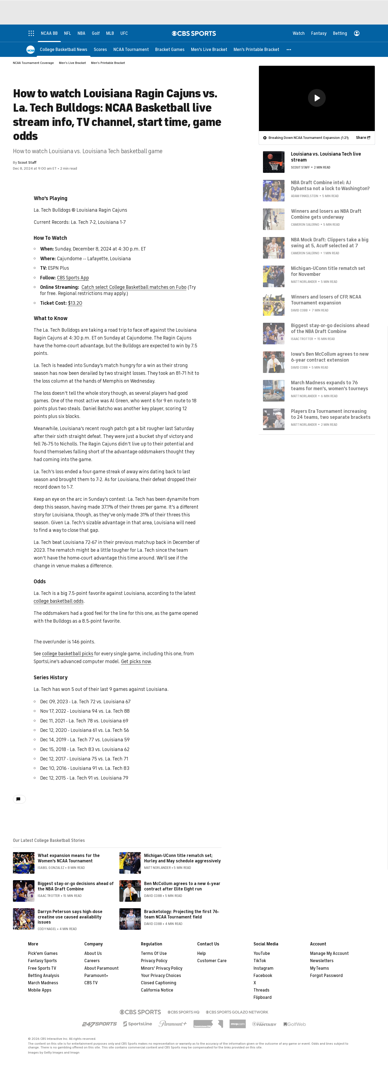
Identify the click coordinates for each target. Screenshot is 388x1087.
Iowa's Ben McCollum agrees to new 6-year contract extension (329, 357)
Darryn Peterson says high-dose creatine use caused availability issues (70, 917)
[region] (317, 98)
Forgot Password (326, 975)
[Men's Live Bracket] (209, 49)
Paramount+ (96, 975)
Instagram (263, 968)
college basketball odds (59, 601)
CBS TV (91, 983)
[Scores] (100, 49)
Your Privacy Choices (161, 975)
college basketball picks (67, 654)
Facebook (263, 975)
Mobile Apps (39, 990)
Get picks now (136, 661)
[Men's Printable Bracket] (256, 49)
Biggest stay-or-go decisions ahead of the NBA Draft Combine (76, 886)
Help (201, 953)
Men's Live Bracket (72, 63)
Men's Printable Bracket (108, 63)
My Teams (319, 968)
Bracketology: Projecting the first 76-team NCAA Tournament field (181, 914)
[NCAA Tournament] (131, 49)
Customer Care (212, 960)
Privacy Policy (154, 960)
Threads (261, 990)
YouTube (262, 953)
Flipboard (263, 997)
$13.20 (75, 303)
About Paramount (101, 968)
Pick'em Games (43, 953)
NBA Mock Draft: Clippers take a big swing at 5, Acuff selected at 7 (330, 242)
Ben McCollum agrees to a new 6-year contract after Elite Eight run (182, 886)
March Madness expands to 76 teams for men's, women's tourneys (329, 385)
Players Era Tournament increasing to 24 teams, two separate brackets (330, 414)
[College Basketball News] (64, 49)
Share (361, 137)
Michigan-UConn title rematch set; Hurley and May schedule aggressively (182, 858)
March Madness (43, 983)
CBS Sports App (73, 278)
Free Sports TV (42, 968)
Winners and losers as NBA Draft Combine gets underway (326, 214)
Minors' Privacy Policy (161, 968)
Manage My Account (329, 953)
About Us (93, 953)
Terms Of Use (154, 953)
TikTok (260, 960)
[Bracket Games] (170, 49)
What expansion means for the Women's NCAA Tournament (69, 858)
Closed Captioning (158, 983)
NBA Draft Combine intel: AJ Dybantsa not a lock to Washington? (330, 185)
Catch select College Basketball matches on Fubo (134, 287)
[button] (289, 49)
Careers (92, 960)
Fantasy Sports (42, 960)
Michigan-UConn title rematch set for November (328, 271)
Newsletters (322, 960)
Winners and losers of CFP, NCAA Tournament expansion (326, 300)
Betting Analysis (43, 975)
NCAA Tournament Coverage (33, 63)
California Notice (157, 990)
